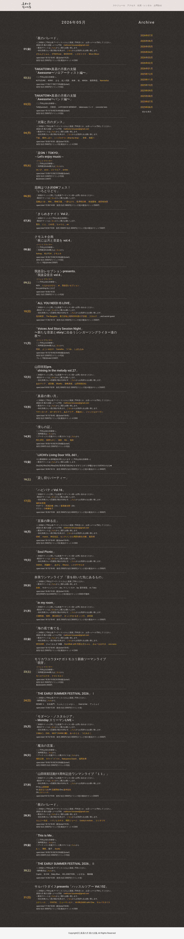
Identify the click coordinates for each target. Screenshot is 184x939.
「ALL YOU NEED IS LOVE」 (53, 303)
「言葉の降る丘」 (46, 521)
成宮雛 (51, 384)
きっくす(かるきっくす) (74, 616)
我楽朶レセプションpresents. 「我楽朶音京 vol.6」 (55, 273)
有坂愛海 (92, 202)
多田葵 (90, 616)
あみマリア (41, 384)
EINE (38, 537)
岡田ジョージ (71, 820)
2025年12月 (146, 74)
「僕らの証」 (43, 427)
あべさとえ (74, 733)
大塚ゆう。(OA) (42, 733)
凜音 (60, 440)
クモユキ (57, 253)
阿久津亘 (40, 440)
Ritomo (66, 565)
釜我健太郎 (65, 506)
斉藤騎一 (48, 565)
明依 (38, 349)
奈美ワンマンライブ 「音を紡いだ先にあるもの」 (69, 577)
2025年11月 (146, 79)
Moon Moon (94, 54)
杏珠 (85, 138)
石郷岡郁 (55, 790)
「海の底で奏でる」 (48, 628)
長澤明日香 (81, 202)
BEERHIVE (68, 54)
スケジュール (119, 5)
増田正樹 (40, 759)
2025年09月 (146, 90)
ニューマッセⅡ (66, 902)
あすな (57, 565)
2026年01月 (146, 68)
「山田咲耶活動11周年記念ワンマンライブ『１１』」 (71, 774)
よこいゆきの (48, 349)
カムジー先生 (42, 820)
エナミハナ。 (45, 792)
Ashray (39, 253)
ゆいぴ (39, 170)
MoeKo (59, 384)
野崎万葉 (58, 202)
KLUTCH (47, 253)
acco (46, 170)
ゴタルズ (93, 316)
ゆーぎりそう (55, 412)
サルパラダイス (103, 902)
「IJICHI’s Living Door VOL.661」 (57, 455)
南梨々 (92, 138)
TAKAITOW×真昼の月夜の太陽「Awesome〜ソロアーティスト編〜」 (61, 71)
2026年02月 (146, 63)
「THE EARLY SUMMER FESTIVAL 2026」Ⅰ (64, 693)
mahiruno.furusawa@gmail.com (76, 45)
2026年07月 (146, 35)
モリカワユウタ (42, 676)
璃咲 (44, 849)
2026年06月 (146, 41)
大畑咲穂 (40, 616)
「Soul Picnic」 (45, 552)
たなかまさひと (49, 285)
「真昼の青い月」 (46, 396)
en (68, 224)
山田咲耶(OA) (80, 384)
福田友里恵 (41, 503)
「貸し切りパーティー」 (51, 478)
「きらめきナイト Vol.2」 (52, 214)
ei (59, 285)
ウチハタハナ (42, 412)
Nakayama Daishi (69, 759)
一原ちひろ (69, 202)
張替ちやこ (51, 440)
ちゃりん (60, 224)
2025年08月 (146, 96)
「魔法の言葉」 (45, 745)
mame (45, 537)
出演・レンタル (144, 5)
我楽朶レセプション (70, 285)
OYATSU (53, 902)
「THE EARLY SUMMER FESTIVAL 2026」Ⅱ (64, 863)
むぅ (38, 849)
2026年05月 (146, 46)
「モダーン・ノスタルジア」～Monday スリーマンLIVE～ (55, 718)
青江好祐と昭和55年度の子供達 (73, 316)
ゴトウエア (55, 170)
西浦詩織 (49, 506)
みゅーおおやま (99, 644)
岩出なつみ (43, 790)
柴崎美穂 (68, 384)
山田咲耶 (45, 787)
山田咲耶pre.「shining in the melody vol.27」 (56, 368)
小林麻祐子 (48, 508)
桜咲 (48, 616)
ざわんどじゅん (42, 54)
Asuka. (58, 849)
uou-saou (112, 644)
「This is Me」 (44, 835)
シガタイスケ (80, 54)
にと (44, 224)
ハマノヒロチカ (56, 820)
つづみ (69, 349)
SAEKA (39, 565)
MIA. (50, 202)
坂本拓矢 (67, 790)
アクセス (131, 5)
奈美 (38, 588)
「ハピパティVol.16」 (49, 490)
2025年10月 (146, 85)
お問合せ (158, 5)
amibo (65, 170)
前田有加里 (103, 202)
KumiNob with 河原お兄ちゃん (77, 644)
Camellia (60, 349)
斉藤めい (79, 412)
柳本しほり (47, 138)
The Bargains (51, 316)
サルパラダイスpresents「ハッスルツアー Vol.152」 (71, 886)
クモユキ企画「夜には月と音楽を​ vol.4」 (53, 238)
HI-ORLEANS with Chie (84, 902)
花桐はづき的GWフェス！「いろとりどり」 (52, 189)
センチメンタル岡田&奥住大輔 (73, 537)
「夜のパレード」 (47, 38)
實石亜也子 (57, 616)
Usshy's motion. (86, 820)
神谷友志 (54, 537)
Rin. (65, 440)
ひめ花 (51, 224)
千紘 (38, 138)
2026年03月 (146, 57)
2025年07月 (146, 101)
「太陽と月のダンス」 (50, 122)
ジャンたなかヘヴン (94, 412)
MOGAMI (40, 644)
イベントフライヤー (44, 161)
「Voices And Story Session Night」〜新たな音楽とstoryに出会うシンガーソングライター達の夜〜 (75, 332)
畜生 (38, 224)
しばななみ (79, 349)
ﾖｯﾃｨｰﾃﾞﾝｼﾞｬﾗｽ (52, 759)
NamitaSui (104, 80)
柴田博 (92, 537)
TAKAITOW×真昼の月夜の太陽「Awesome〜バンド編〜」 (55, 97)
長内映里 (40, 316)
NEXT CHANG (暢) (59, 733)
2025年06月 (146, 107)
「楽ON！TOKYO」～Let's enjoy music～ (49, 154)
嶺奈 (72, 440)
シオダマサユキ (77, 565)
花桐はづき (41, 202)
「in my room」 (45, 602)
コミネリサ (100, 820)
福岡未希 (83, 759)
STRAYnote (56, 54)
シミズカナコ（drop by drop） (67, 138)
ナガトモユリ (57, 676)
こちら (53, 48)
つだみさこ (86, 733)
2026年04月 (146, 52)
